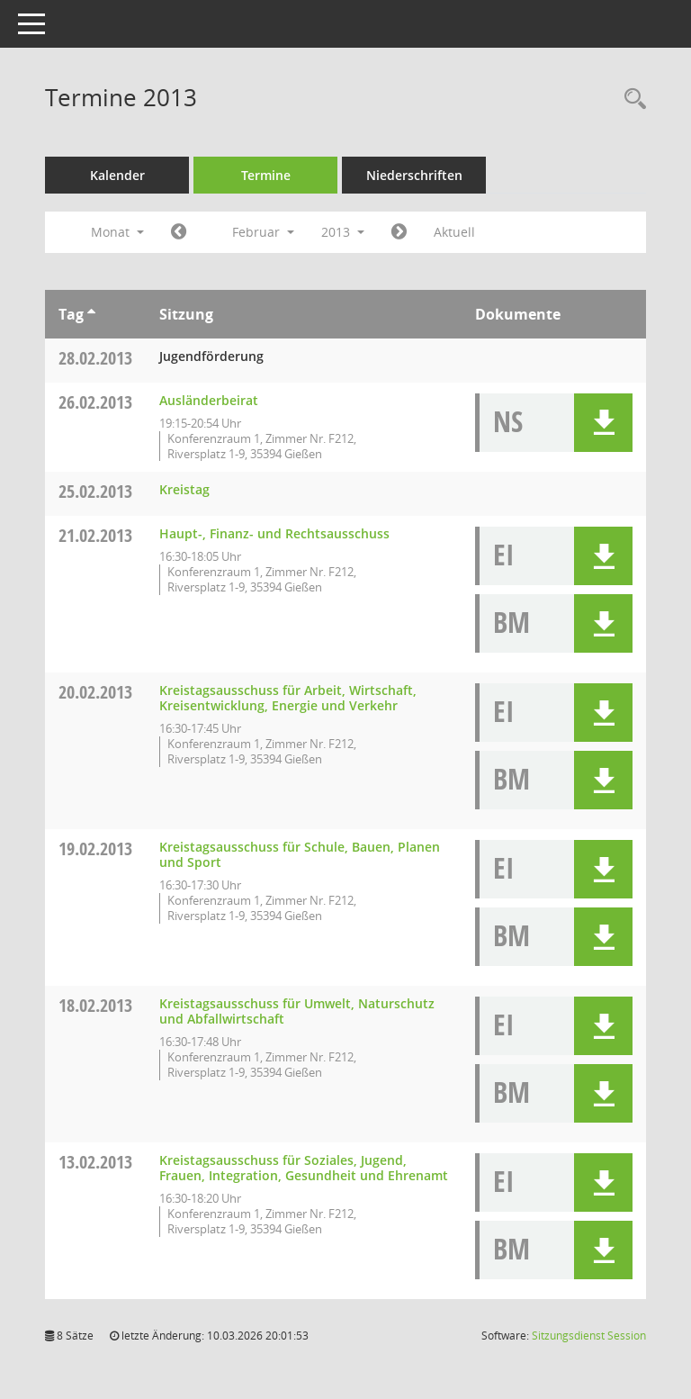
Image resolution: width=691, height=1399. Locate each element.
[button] (603, 422)
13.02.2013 (95, 1162)
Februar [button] (263, 231)
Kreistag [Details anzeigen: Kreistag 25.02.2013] (184, 489)
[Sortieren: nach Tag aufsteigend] (91, 314)
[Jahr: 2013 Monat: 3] (399, 232)
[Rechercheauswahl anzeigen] (630, 99)
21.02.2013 (95, 535)
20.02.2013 (95, 692)
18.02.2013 (95, 1005)
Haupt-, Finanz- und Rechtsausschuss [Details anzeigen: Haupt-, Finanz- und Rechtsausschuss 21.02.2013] (274, 533)
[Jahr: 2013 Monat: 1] (178, 232)
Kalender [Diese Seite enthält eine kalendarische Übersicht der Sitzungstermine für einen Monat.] (117, 175)
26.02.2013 (95, 402)
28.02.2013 (95, 358)
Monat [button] (117, 231)
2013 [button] (342, 231)
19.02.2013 (95, 848)
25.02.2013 (95, 491)
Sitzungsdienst (589, 1335)
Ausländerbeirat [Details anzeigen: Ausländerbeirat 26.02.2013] (208, 400)
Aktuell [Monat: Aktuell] (454, 231)
